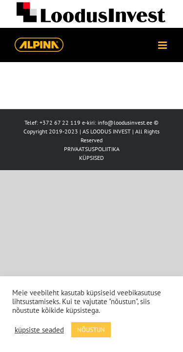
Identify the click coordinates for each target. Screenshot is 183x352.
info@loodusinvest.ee (125, 122)
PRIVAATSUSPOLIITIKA (92, 149)
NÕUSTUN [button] (91, 330)
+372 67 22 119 (60, 122)
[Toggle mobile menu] (163, 45)
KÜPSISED (91, 157)
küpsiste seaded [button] (39, 330)
